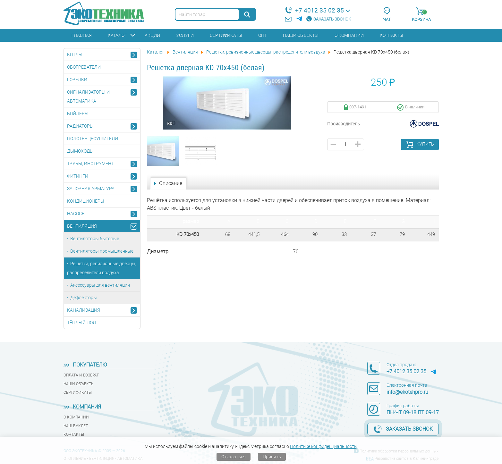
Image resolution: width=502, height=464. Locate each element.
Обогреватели (84, 67)
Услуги (185, 35)
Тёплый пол (81, 322)
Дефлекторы (83, 297)
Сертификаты (226, 35)
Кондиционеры (85, 201)
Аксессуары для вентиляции (100, 285)
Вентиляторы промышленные (101, 251)
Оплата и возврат (81, 375)
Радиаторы (80, 126)
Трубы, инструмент (90, 163)
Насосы (76, 213)
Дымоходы (80, 151)
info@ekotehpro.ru (407, 392)
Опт (262, 35)
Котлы (74, 54)
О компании (349, 35)
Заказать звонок (332, 19)
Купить (425, 144)
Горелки (77, 79)
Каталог (117, 35)
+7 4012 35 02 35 (319, 10)
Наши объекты (301, 35)
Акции (152, 35)
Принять (272, 456)
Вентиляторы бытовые (94, 238)
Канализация (83, 310)
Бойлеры (78, 113)
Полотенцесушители (92, 138)
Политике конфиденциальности (323, 446)
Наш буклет (76, 426)
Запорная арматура (91, 188)
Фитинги (77, 176)
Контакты (391, 35)
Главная (82, 35)
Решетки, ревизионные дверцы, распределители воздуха (101, 268)
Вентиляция (82, 226)
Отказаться (233, 456)
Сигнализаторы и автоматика (88, 96)
